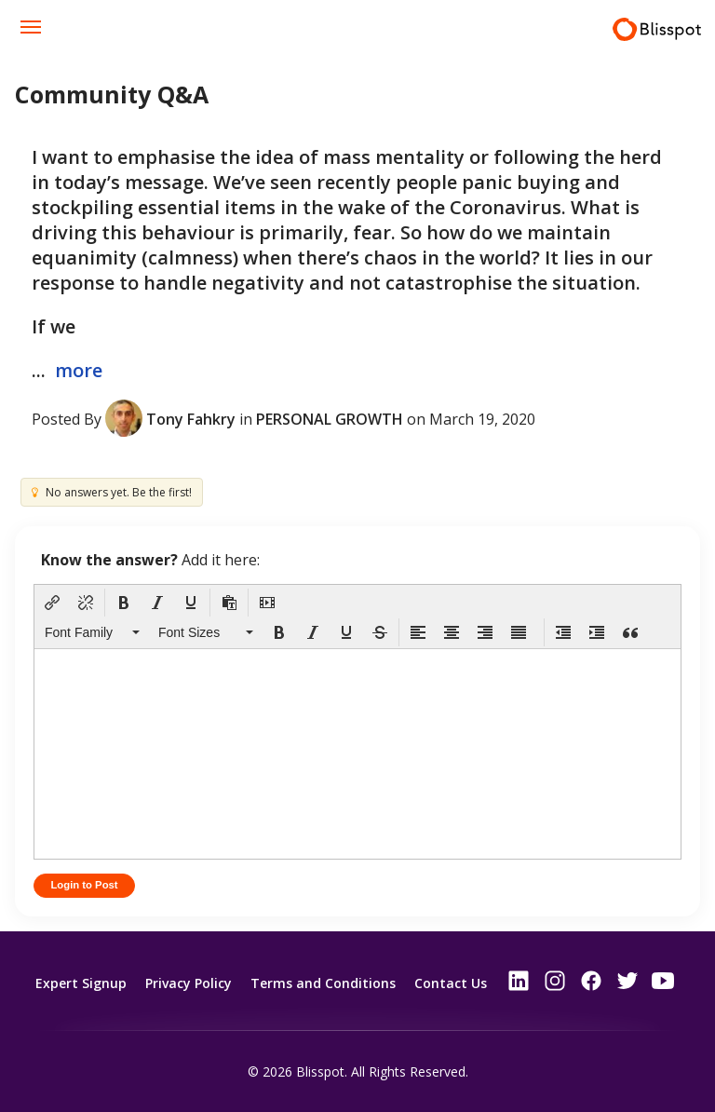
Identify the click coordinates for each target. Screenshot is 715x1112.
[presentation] (52, 603)
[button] (52, 603)
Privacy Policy (188, 982)
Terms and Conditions (323, 982)
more (78, 370)
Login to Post (85, 885)
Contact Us (450, 982)
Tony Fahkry (191, 418)
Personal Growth (329, 418)
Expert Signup (81, 982)
